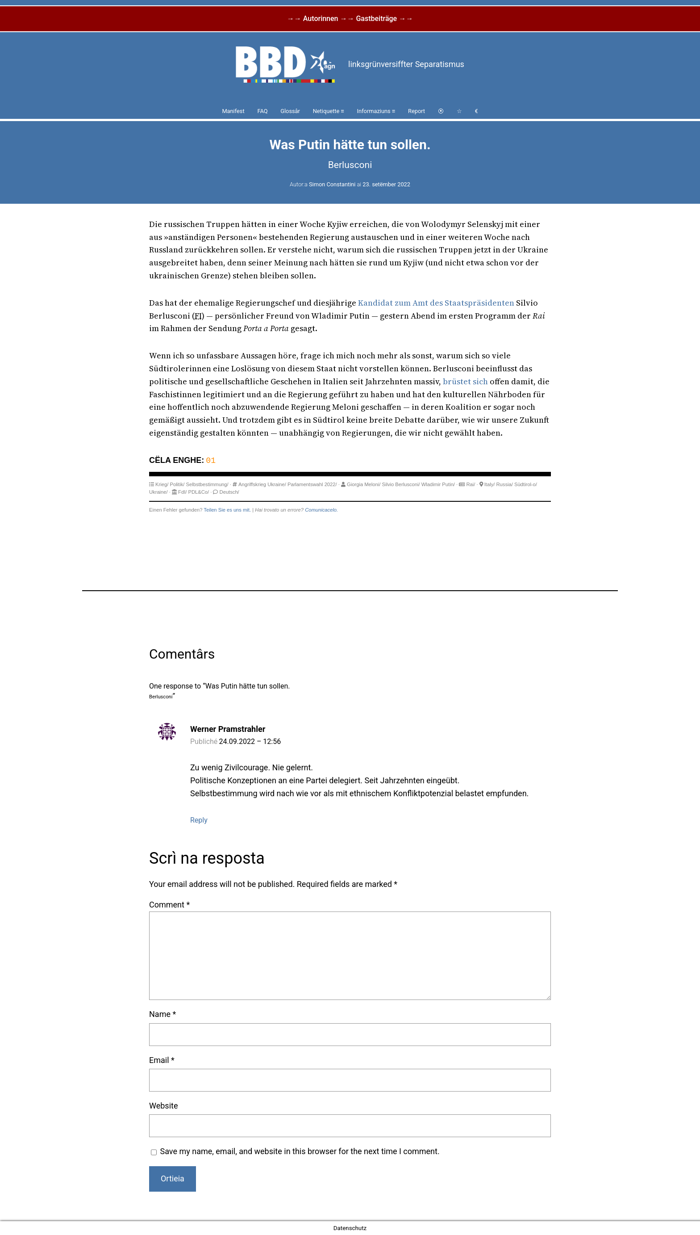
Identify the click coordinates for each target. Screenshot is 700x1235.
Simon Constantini (332, 184)
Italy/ (489, 484)
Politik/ (177, 484)
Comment (169, 904)
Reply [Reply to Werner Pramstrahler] (199, 820)
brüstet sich (465, 381)
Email (162, 1060)
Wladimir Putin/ (438, 484)
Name (162, 1014)
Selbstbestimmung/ (207, 484)
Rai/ (470, 484)
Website (163, 1105)
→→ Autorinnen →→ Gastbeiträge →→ (350, 18)
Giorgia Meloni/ (363, 484)
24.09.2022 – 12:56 (250, 741)
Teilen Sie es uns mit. (227, 509)
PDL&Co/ (198, 492)
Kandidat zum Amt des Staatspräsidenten (436, 302)
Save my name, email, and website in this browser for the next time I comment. (300, 1151)
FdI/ (182, 492)
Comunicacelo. (321, 509)
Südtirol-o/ (525, 484)
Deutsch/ (229, 492)
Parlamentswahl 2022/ (312, 484)
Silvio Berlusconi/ (401, 484)
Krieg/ (161, 484)
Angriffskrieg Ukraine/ (262, 484)
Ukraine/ (158, 492)
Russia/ (504, 484)
